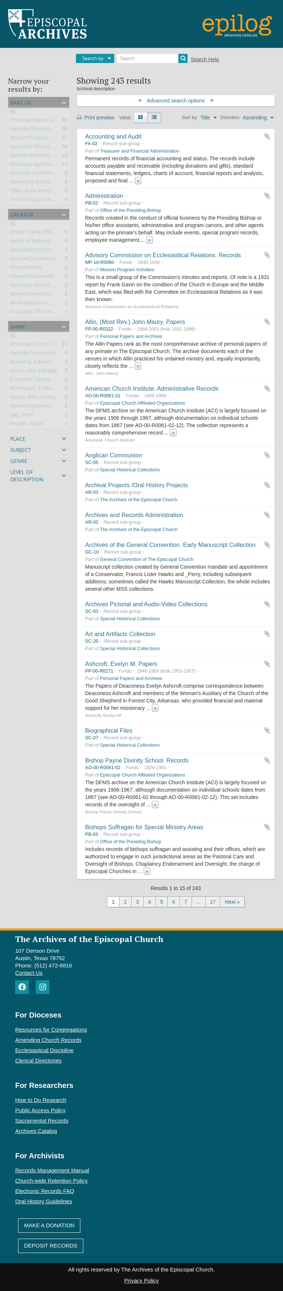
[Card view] (140, 117)
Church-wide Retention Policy (51, 1180)
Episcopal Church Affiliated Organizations (57, 148)
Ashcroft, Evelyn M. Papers (121, 663)
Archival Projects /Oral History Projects (136, 485)
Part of (20, 102)
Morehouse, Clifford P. (35, 389)
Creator (22, 214)
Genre (18, 460)
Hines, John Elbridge (33, 372)
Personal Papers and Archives (44, 121)
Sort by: (190, 117)
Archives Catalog (36, 1131)
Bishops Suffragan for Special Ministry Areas (144, 827)
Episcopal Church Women (39, 286)
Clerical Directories (38, 1060)
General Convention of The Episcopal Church (146, 559)
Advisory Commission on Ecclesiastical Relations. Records (163, 255)
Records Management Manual (52, 1170)
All (12, 112)
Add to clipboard (267, 136)
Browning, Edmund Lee (36, 363)
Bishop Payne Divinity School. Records (137, 760)
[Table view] (154, 117)
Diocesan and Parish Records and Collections (62, 174)
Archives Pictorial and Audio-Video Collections (146, 604)
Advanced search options (176, 101)
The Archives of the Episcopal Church (52, 201)
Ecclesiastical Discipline (44, 1050)
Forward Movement (32, 277)
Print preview (95, 118)
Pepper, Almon (26, 425)
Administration (104, 195)
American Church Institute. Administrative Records (152, 388)
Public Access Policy (40, 1110)
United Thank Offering (35, 233)
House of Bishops (30, 242)
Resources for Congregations (51, 1029)
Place (17, 438)
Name (17, 326)
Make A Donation (49, 1225)
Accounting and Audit (113, 136)
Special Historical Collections (43, 157)
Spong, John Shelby (33, 398)
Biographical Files (108, 730)
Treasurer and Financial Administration (139, 151)
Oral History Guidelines (43, 1201)
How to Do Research (40, 1100)
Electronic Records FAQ (44, 1191)
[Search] (152, 58)
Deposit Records (50, 1245)
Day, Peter (22, 416)
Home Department (31, 407)
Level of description (26, 475)
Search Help (205, 59)
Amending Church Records (48, 1040)
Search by (93, 58)
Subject (20, 449)
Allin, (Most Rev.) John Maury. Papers (135, 321)
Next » (232, 902)
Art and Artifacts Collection (120, 634)
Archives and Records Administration (134, 515)
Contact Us (28, 973)
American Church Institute (39, 345)
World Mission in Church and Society (52, 304)
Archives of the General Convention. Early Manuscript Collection (170, 544)
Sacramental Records (41, 1120)
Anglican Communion (113, 455)
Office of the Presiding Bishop (43, 192)
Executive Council (30, 381)
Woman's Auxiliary (31, 295)
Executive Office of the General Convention (59, 313)
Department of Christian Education (49, 251)
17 (213, 902)
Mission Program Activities (40, 139)
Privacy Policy (141, 1280)
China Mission (26, 269)
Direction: (230, 117)
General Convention (33, 260)
